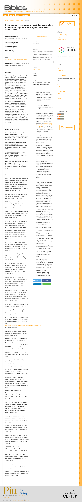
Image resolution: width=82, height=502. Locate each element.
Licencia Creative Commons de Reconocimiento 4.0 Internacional (44, 124)
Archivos (12, 15)
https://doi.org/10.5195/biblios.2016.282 (16, 59)
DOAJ (58, 68)
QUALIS (59, 93)
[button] (37, 280)
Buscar (74, 15)
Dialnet (59, 98)
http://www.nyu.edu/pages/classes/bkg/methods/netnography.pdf (23, 325)
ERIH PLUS (60, 70)
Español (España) (62, 35)
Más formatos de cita (39, 62)
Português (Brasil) (62, 39)
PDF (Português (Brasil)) (41, 36)
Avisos (18, 15)
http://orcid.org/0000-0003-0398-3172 (13, 39)
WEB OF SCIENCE (62, 75)
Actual (5, 15)
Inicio (6, 20)
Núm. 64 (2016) (19, 20)
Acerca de (25, 15)
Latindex (59, 96)
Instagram (21, 500)
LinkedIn (27, 500)
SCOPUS (59, 73)
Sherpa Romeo (61, 89)
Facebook (14, 500)
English (59, 37)
